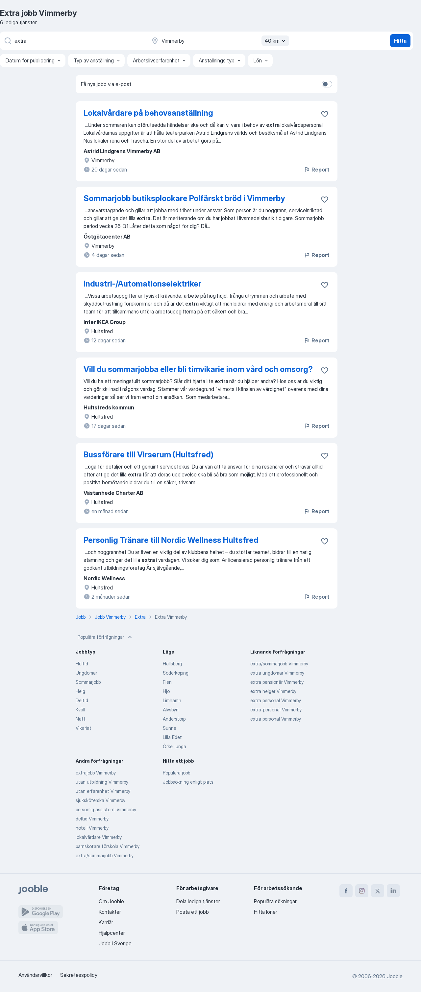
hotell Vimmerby (92, 828)
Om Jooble (111, 901)
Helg (80, 691)
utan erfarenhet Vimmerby (103, 791)
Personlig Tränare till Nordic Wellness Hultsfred (171, 540)
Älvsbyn (171, 709)
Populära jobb (176, 772)
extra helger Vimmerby (273, 691)
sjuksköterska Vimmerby (100, 800)
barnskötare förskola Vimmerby (107, 846)
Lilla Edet (172, 737)
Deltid (82, 700)
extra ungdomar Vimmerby (277, 673)
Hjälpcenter (112, 933)
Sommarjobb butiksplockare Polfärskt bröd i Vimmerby (184, 198)
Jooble (395, 976)
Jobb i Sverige (115, 943)
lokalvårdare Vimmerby (99, 837)
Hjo (166, 691)
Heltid (82, 663)
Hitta (400, 40)
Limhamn (172, 700)
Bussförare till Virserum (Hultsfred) (148, 454)
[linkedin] (393, 890)
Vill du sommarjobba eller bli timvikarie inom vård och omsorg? (198, 369)
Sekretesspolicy (78, 975)
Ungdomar (86, 673)
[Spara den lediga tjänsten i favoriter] (325, 114)
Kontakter (110, 912)
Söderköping (175, 673)
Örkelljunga (174, 746)
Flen (167, 682)
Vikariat (83, 728)
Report (316, 169)
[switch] (327, 84)
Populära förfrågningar (105, 637)
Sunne (169, 728)
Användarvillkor (35, 975)
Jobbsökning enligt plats (188, 782)
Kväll (80, 709)
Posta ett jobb (192, 912)
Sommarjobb (88, 682)
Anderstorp (174, 719)
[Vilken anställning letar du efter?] (72, 41)
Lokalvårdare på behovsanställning (148, 113)
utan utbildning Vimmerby (102, 782)
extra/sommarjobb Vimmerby (279, 663)
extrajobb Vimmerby (96, 772)
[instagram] (361, 890)
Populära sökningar (275, 901)
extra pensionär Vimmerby (277, 682)
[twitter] (377, 890)
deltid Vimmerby (92, 818)
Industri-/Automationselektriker (142, 283)
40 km (275, 41)
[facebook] (346, 890)
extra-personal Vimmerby (276, 709)
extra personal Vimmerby (275, 700)
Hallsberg (172, 663)
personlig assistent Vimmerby (106, 809)
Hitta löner (265, 912)
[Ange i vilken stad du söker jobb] (219, 41)
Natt (81, 719)
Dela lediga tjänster (198, 901)
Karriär (106, 922)
